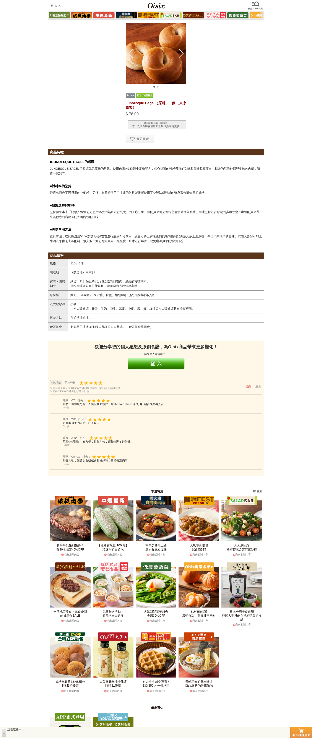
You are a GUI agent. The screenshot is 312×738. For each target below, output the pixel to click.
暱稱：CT (69, 400)
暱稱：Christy (72, 456)
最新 (249, 386)
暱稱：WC (70, 419)
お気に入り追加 (140, 139)
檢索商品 (255, 5)
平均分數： (83, 383)
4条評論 (56, 382)
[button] (131, 53)
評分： (94, 400)
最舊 (258, 386)
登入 (56, 5)
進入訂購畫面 (301, 732)
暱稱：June (70, 438)
